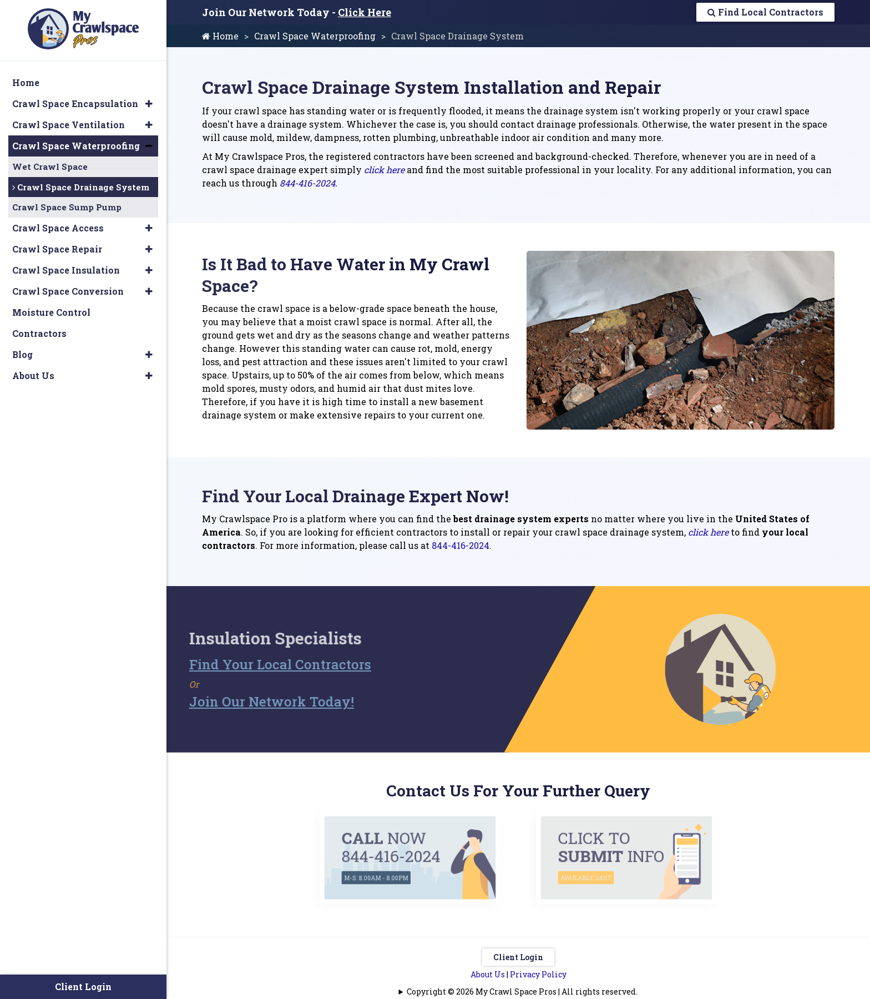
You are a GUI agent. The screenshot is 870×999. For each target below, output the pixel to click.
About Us (488, 974)
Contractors (39, 333)
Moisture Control (51, 312)
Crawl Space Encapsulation (75, 103)
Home (220, 36)
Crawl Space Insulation (66, 270)
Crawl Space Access (58, 228)
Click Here (364, 12)
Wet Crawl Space (50, 166)
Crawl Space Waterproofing (315, 36)
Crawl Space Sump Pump (67, 207)
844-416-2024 (307, 183)
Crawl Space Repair (57, 249)
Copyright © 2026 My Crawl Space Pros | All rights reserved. (522, 991)
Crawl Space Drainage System (80, 187)
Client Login (518, 957)
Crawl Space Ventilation (68, 124)
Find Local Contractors (765, 12)
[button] (149, 104)
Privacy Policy (538, 974)
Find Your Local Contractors (264, 664)
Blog (22, 354)
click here (384, 169)
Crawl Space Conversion (68, 291)
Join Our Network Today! (255, 701)
